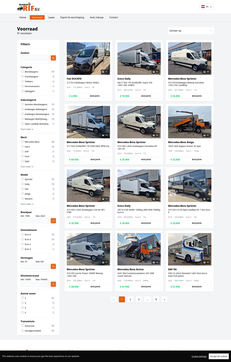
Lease (51, 17)
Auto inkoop (97, 17)
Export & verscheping (72, 17)
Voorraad (37, 17)
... (147, 299)
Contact (113, 17)
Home (22, 17)
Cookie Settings (199, 360)
